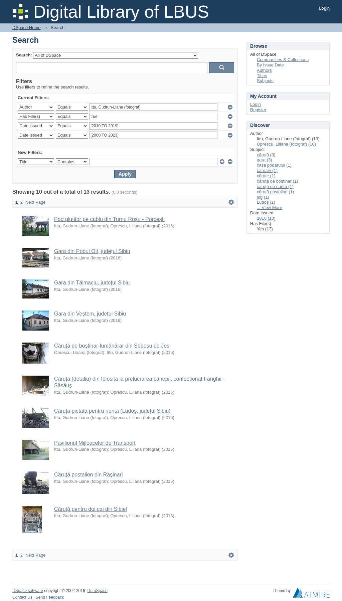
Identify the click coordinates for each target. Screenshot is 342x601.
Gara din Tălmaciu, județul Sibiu (92, 282)
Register (258, 109)
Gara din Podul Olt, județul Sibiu (92, 251)
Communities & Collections (283, 59)
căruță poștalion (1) (275, 191)
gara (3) (264, 159)
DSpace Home (26, 27)
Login (324, 8)
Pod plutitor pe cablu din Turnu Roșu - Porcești (109, 219)
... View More (269, 207)
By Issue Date (270, 64)
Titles (262, 75)
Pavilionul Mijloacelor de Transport (95, 443)
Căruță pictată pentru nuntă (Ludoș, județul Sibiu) (112, 411)
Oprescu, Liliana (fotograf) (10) (286, 144)
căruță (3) (266, 154)
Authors (264, 70)
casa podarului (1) (274, 165)
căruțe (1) (266, 175)
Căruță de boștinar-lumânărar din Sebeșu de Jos (111, 346)
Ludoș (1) (266, 202)
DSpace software (27, 590)
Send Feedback (50, 597)
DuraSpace (97, 590)
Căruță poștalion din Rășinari (88, 474)
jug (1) (263, 197)
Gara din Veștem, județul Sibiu (90, 314)
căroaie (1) (267, 170)
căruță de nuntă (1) (275, 186)
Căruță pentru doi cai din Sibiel (90, 509)
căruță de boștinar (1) (277, 181)
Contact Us (22, 597)
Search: (24, 54)
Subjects (265, 80)
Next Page (35, 202)
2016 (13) (266, 218)
